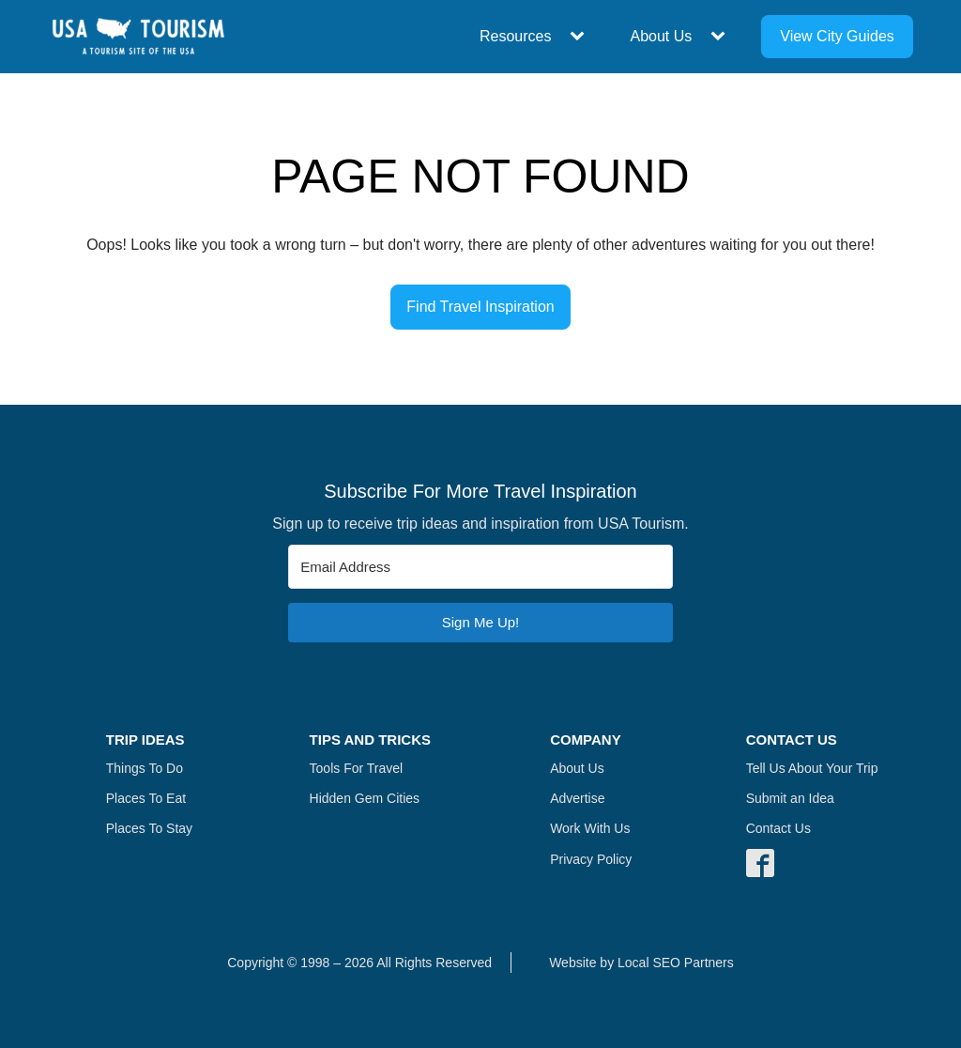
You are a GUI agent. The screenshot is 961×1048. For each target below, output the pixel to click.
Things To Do (144, 768)
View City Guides (837, 36)
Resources (515, 36)
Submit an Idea (790, 798)
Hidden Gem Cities (365, 798)
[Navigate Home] (138, 36)
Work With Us (590, 828)
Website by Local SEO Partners (641, 962)
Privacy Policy (591, 859)
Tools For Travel (357, 768)
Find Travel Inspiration (480, 307)
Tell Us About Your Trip (812, 768)
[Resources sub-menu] (581, 36)
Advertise (577, 798)
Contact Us (778, 828)
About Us (661, 36)
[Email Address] (480, 567)
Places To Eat (146, 798)
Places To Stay (149, 828)
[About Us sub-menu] (721, 36)
